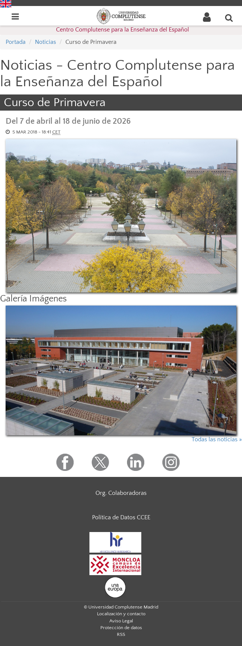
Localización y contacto (121, 613)
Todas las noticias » (217, 439)
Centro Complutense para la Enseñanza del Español (122, 29)
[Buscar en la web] (229, 17)
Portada (16, 42)
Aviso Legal (121, 621)
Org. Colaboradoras (121, 493)
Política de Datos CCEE (121, 517)
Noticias (45, 42)
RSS (121, 634)
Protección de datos (121, 627)
